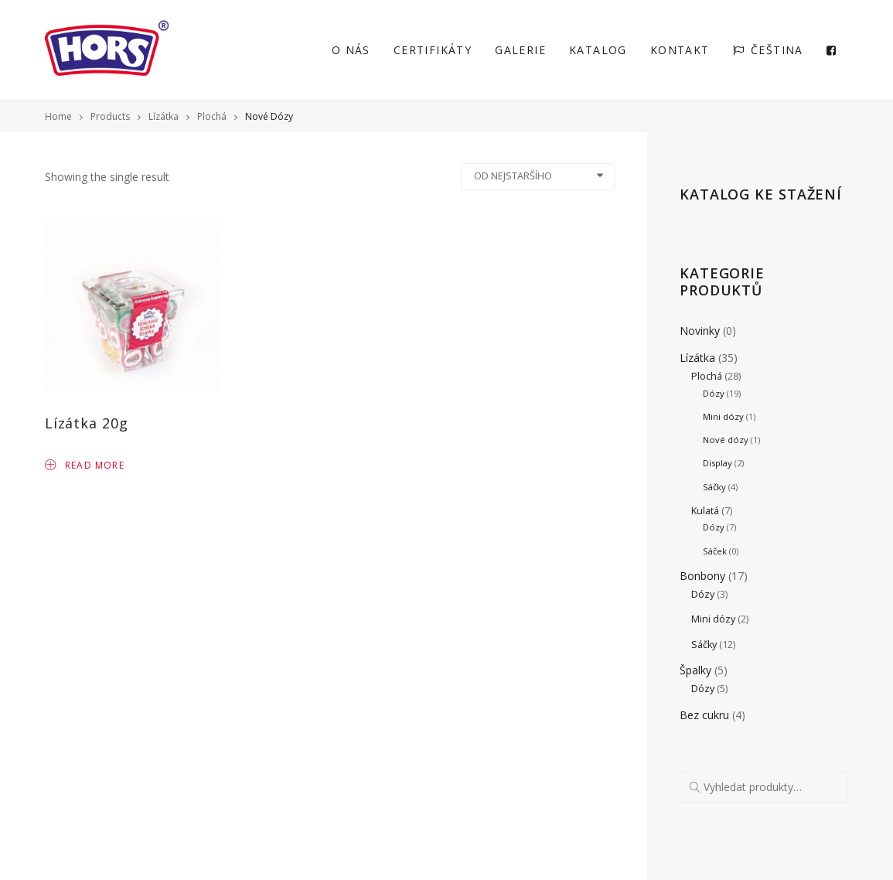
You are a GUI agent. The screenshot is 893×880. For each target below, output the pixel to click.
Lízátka (697, 357)
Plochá (706, 376)
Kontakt (680, 50)
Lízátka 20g (86, 423)
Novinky (700, 330)
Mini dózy (723, 416)
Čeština (768, 50)
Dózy (713, 393)
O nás (351, 50)
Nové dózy (725, 439)
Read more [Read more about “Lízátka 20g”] (84, 464)
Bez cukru (704, 715)
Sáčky (714, 487)
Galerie (520, 50)
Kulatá (705, 510)
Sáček (715, 551)
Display (717, 463)
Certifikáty (433, 50)
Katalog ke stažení (761, 194)
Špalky (695, 670)
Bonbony (702, 575)
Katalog (598, 50)
